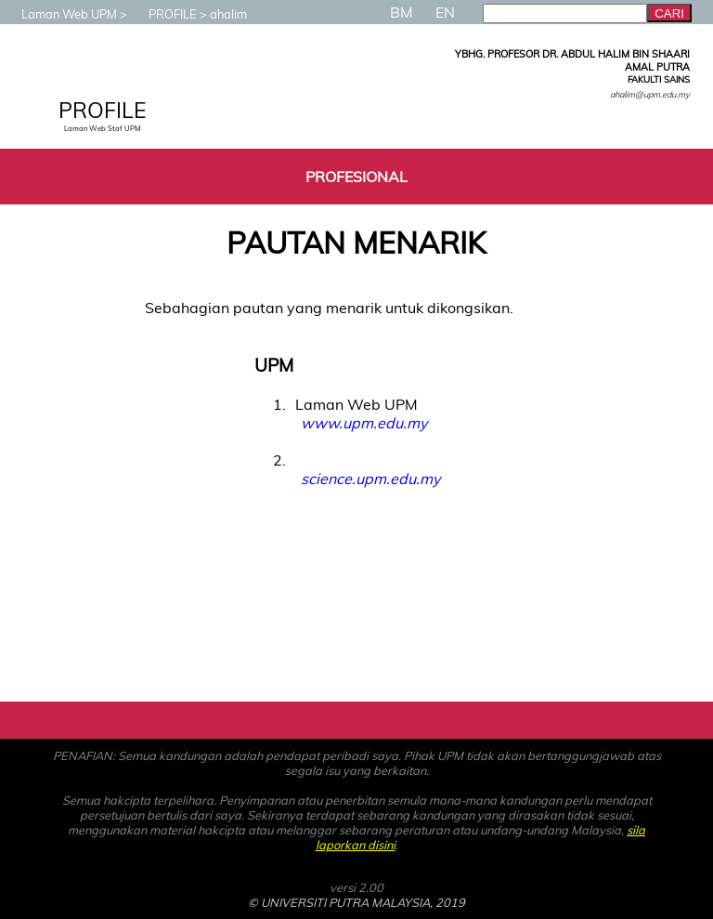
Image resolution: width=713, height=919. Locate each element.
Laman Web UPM (60, 14)
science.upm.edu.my (370, 478)
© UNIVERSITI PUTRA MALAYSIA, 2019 (356, 902)
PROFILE (163, 14)
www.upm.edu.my (364, 423)
